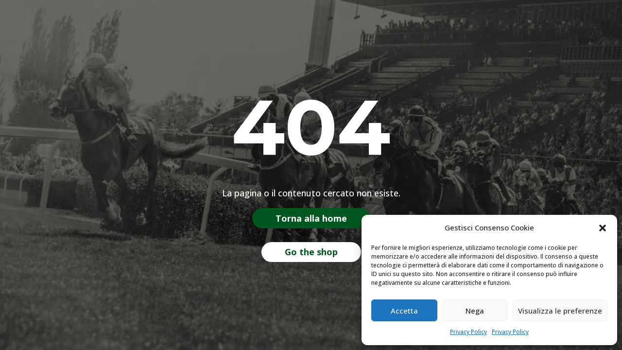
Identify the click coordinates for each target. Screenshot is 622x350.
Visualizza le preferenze (560, 310)
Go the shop (311, 252)
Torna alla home (311, 218)
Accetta (404, 310)
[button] (602, 228)
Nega (475, 310)
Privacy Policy (468, 332)
